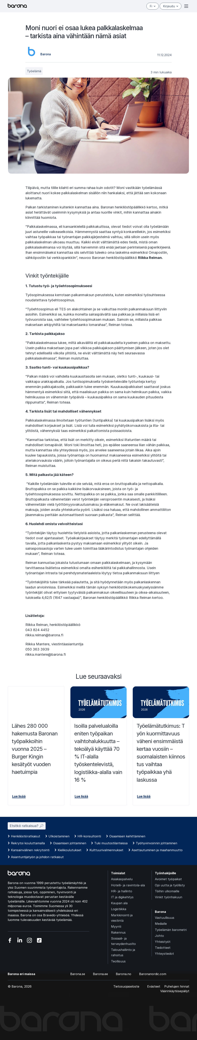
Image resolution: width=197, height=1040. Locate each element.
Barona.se (77, 974)
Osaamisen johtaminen (69, 843)
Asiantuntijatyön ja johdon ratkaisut (37, 857)
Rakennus (118, 932)
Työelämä (34, 71)
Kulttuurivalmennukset (106, 850)
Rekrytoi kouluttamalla (28, 843)
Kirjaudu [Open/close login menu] (170, 6)
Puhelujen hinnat (176, 986)
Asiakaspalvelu (122, 879)
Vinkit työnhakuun (168, 897)
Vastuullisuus (164, 918)
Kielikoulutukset (69, 850)
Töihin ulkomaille (167, 891)
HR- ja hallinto (121, 891)
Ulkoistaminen (58, 836)
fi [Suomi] (152, 6)
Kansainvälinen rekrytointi (30, 850)
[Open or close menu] (186, 6)
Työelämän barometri (171, 930)
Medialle (161, 924)
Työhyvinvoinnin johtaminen (156, 843)
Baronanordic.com (152, 974)
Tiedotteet (162, 948)
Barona (160, 912)
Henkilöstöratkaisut (25, 836)
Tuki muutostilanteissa (111, 843)
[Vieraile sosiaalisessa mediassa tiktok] (39, 940)
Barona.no (123, 974)
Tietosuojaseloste (126, 986)
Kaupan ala (119, 903)
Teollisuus (118, 961)
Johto (159, 936)
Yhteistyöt (162, 942)
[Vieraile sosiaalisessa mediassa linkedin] (19, 940)
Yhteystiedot (164, 953)
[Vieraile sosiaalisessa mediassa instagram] (29, 940)
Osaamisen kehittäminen (127, 836)
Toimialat (118, 873)
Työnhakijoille (165, 873)
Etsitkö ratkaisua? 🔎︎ (27, 826)
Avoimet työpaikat (168, 879)
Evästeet (153, 986)
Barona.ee (100, 974)
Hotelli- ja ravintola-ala (128, 885)
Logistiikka (118, 909)
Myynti (116, 926)
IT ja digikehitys (122, 897)
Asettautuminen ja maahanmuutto (157, 850)
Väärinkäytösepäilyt (174, 991)
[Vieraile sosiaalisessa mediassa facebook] (10, 940)
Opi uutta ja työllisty (170, 885)
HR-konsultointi (89, 836)
